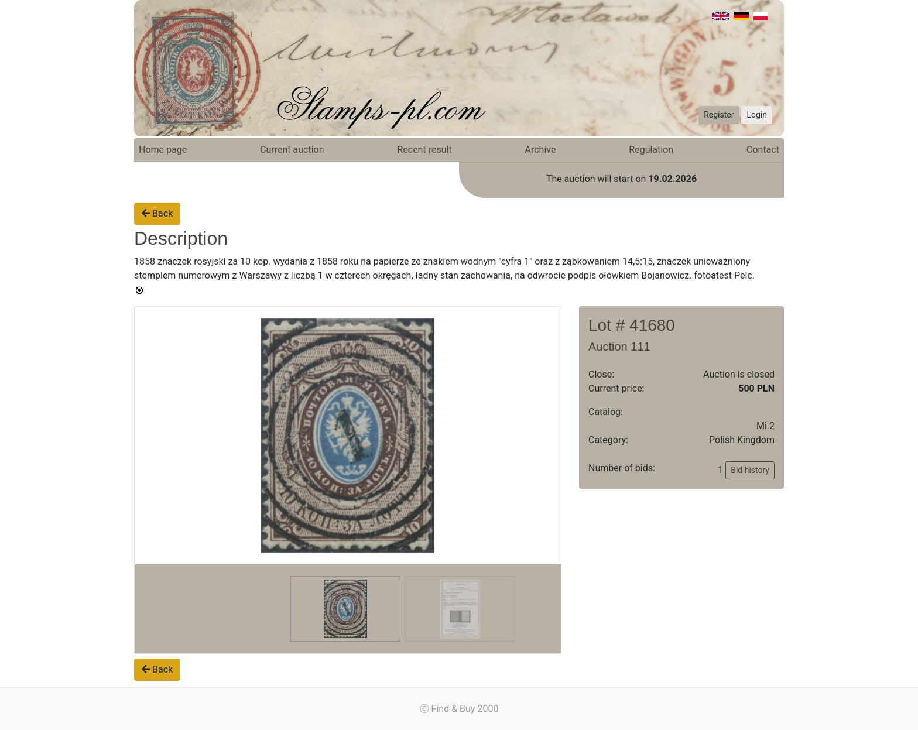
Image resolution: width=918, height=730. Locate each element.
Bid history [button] (750, 470)
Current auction (292, 149)
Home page (163, 149)
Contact (762, 149)
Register (719, 114)
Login (756, 114)
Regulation (651, 149)
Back (157, 213)
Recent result (424, 149)
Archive (540, 149)
